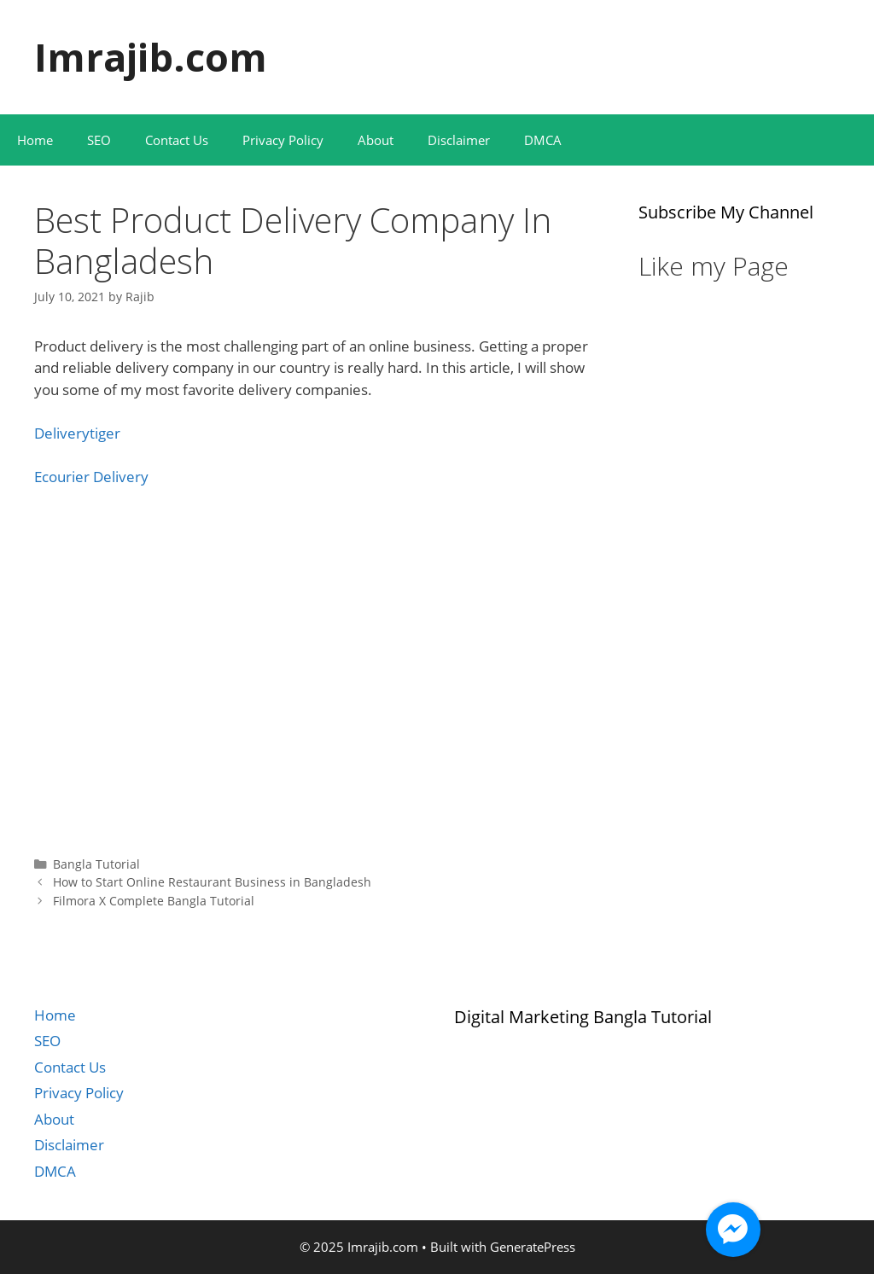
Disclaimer (459, 139)
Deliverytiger (77, 433)
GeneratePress (532, 1246)
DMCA (543, 139)
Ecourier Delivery (91, 476)
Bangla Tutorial (96, 864)
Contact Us (176, 139)
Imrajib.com (150, 57)
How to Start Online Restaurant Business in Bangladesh (212, 882)
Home (35, 139)
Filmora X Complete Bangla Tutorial (153, 901)
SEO (99, 139)
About (375, 139)
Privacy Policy (282, 139)
